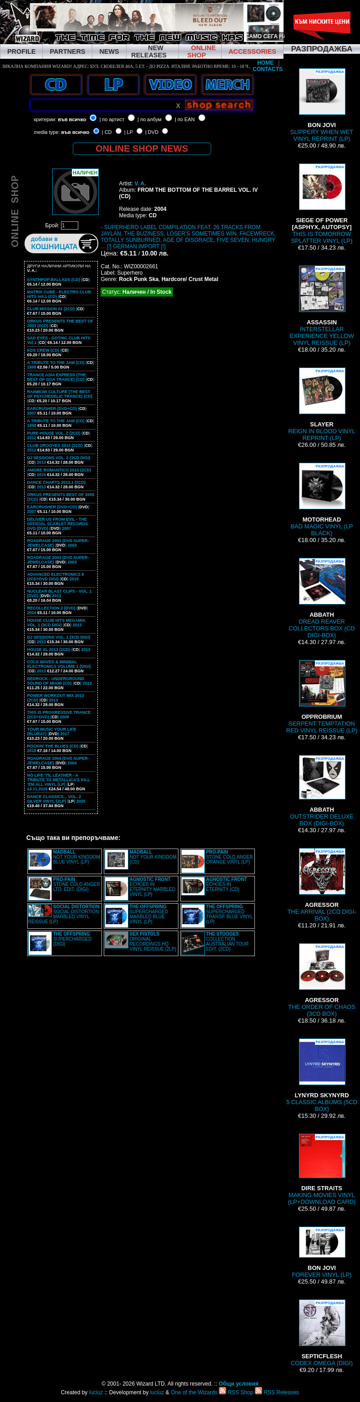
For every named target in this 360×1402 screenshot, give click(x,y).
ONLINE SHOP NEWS (142, 148)
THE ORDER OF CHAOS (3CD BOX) (321, 980)
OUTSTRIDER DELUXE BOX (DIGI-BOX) (322, 791)
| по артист (111, 119)
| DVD (151, 132)
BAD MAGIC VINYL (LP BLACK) (321, 500)
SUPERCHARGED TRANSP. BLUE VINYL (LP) (229, 914)
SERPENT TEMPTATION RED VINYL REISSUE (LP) (321, 697)
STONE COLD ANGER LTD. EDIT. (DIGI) (76, 884)
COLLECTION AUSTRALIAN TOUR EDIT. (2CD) (227, 941)
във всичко (72, 119)
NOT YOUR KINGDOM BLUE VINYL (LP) (76, 857)
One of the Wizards (194, 1392)
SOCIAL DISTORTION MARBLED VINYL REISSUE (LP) (64, 914)
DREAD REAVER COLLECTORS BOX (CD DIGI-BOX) (322, 598)
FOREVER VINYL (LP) (321, 1252)
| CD (107, 132)
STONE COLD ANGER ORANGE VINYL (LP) (229, 857)
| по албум (149, 119)
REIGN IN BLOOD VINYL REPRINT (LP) (321, 404)
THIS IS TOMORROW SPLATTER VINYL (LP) (322, 204)
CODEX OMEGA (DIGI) (322, 1333)
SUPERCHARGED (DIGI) (72, 939)
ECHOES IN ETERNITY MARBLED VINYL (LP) (152, 887)
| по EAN (185, 119)
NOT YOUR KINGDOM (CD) (153, 857)
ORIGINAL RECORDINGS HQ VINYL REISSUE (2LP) (153, 941)
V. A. (140, 183)
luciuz (96, 1392)
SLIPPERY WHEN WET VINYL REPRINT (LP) (321, 105)
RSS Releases (277, 1392)
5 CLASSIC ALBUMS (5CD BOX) (321, 1075)
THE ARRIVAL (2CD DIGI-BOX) (321, 885)
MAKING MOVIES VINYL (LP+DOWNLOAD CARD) (322, 1169)
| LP (128, 132)
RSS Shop (236, 1392)
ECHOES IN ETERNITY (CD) (226, 884)
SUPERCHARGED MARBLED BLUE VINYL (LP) (149, 914)
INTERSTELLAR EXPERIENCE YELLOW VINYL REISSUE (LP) (322, 306)
